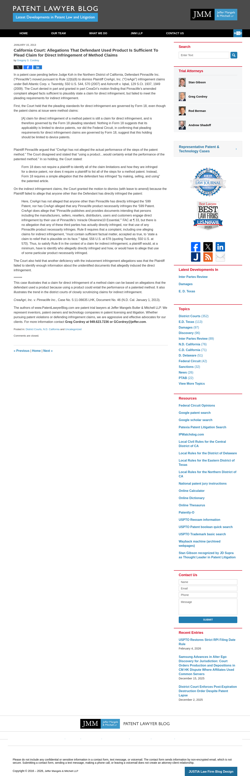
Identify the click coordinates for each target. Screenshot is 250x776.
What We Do (98, 33)
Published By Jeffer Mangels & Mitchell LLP (213, 14)
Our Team (58, 33)
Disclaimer (97, 729)
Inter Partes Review (192, 279)
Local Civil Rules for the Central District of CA (206, 446)
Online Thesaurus (191, 507)
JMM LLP (137, 33)
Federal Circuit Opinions (196, 408)
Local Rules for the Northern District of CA (206, 476)
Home (24, 33)
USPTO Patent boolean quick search (204, 529)
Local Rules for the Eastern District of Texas (205, 465)
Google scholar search (194, 422)
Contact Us (214, 33)
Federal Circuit (192, 363)
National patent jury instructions (201, 486)
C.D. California (192, 352)
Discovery (189, 335)
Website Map (159, 729)
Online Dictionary (191, 500)
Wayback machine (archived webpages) (206, 543)
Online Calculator (191, 493)
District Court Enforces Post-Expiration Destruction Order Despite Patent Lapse (206, 687)
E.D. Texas (190, 324)
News (185, 374)
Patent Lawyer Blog (55, 14)
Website (81, 729)
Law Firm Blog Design (218, 765)
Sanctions (189, 369)
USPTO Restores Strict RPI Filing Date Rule (205, 640)
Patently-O (186, 514)
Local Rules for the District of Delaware (206, 455)
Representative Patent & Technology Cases (199, 149)
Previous (21, 350)
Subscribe (174, 33)
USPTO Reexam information (198, 522)
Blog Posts (179, 729)
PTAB (186, 380)
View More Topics (191, 386)
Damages (185, 286)
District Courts (34, 329)
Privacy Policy (118, 729)
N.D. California (51, 329)
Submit (208, 617)
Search (233, 55)
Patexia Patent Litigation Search (201, 429)
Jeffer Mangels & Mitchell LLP (63, 764)
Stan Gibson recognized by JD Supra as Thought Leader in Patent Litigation (206, 553)
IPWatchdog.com (190, 436)
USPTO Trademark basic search (201, 536)
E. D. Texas (186, 293)
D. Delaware (190, 357)
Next (48, 350)
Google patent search (194, 415)
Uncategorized (73, 329)
